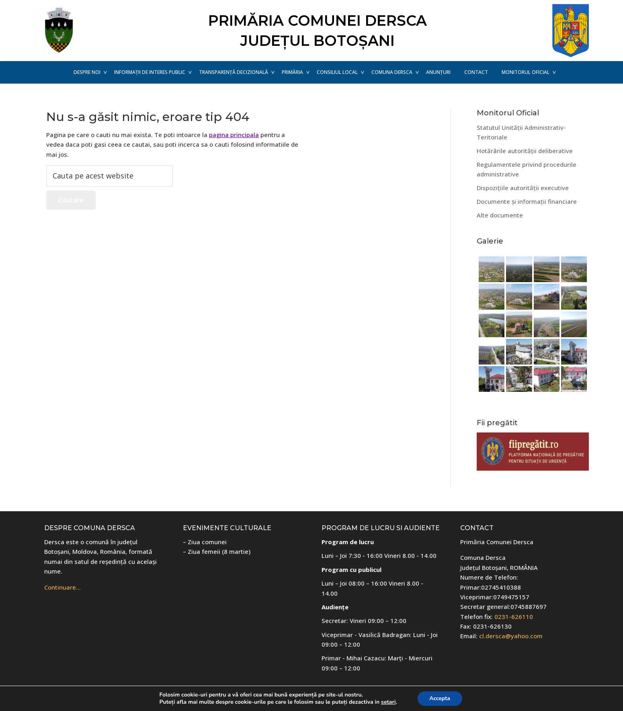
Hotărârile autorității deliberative (525, 151)
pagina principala (234, 135)
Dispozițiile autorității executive (523, 188)
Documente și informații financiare (527, 201)
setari (388, 702)
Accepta (439, 698)
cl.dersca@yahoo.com (511, 636)
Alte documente (500, 215)
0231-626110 (513, 617)
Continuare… (62, 587)
